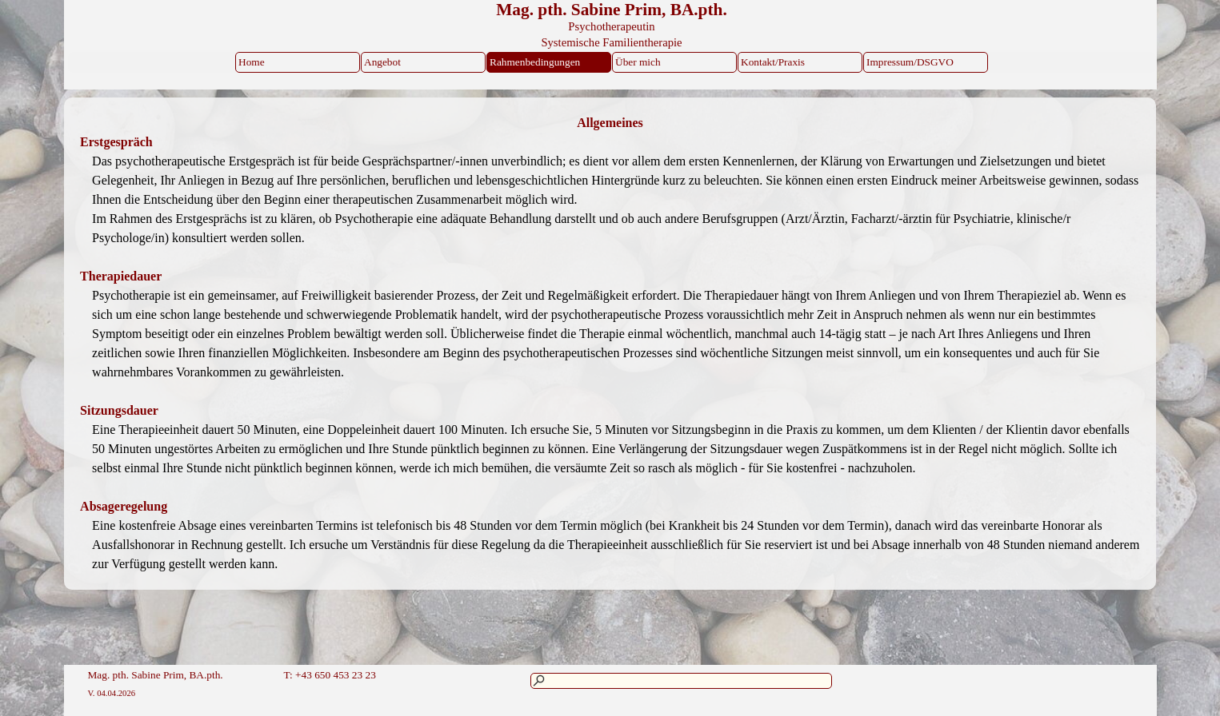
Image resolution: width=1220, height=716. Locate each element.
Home (251, 62)
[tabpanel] (610, 123)
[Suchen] (681, 681)
